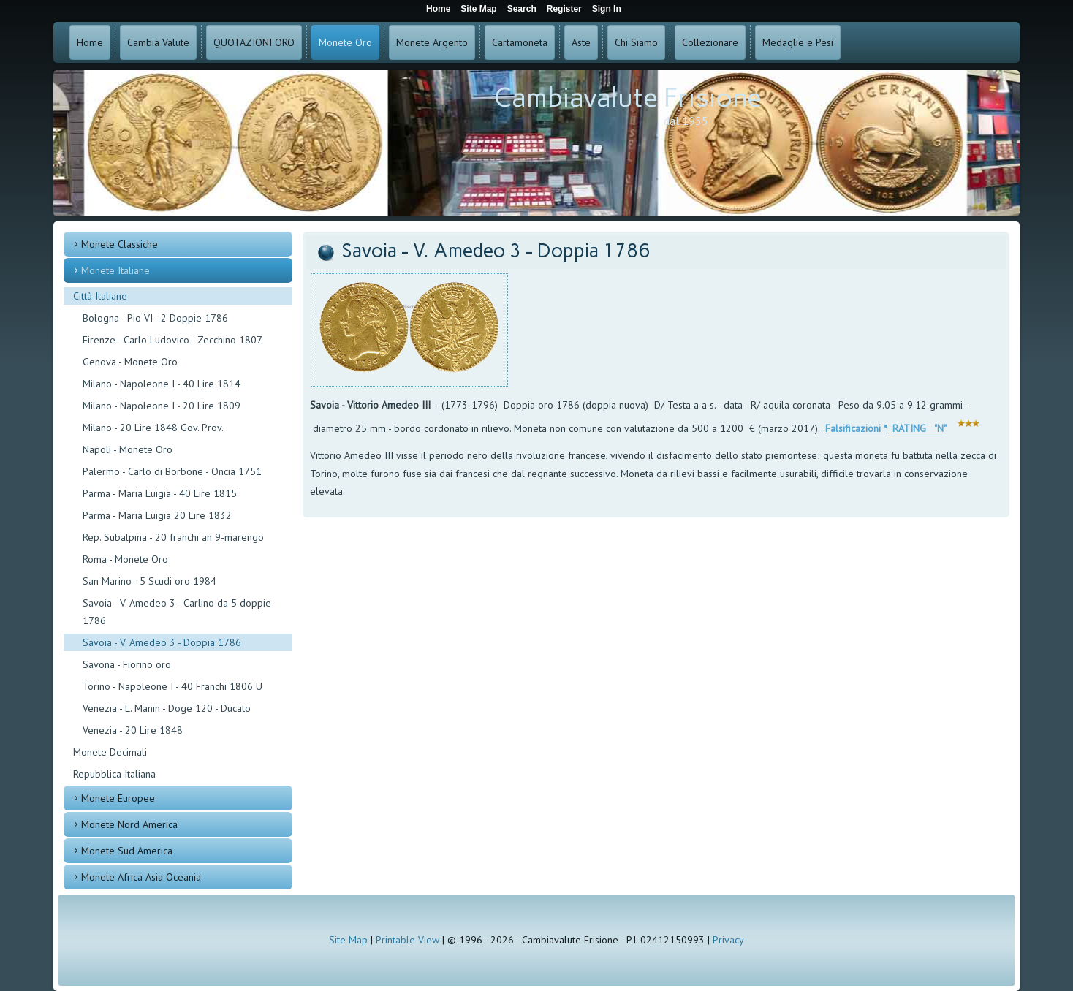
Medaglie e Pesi (797, 42)
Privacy (728, 939)
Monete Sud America (126, 850)
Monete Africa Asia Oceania (141, 877)
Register (564, 9)
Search (521, 9)
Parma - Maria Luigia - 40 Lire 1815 (160, 493)
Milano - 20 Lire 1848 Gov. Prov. (153, 427)
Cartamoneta (519, 42)
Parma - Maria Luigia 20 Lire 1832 (157, 515)
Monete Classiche (119, 244)
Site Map (348, 939)
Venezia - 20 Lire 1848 (133, 730)
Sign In (606, 9)
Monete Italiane (115, 270)
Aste (581, 42)
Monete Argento (432, 42)
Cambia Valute (158, 42)
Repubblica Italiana (114, 774)
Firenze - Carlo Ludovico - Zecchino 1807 (172, 339)
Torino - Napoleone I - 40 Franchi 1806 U (172, 686)
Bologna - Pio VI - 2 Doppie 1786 (155, 317)
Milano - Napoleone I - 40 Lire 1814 (161, 383)
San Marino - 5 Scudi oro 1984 (149, 581)
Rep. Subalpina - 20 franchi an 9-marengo (173, 537)
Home (90, 42)
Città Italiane (100, 296)
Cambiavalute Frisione (628, 97)
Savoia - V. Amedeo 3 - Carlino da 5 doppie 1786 (177, 611)
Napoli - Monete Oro (127, 449)
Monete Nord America (129, 824)
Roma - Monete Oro (125, 559)
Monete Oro (345, 42)
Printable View (407, 939)
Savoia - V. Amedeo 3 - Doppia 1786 (162, 642)
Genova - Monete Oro (130, 361)
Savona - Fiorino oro (127, 664)
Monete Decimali (110, 752)
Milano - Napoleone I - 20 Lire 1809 (161, 405)
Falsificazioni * (856, 428)
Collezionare (710, 42)
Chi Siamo (636, 42)
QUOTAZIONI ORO (254, 42)
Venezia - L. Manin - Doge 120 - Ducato (167, 708)
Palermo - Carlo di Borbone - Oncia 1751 (172, 471)
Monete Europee (118, 798)
